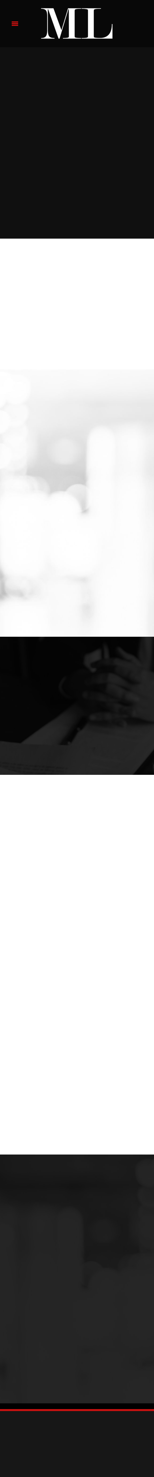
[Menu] (15, 23)
